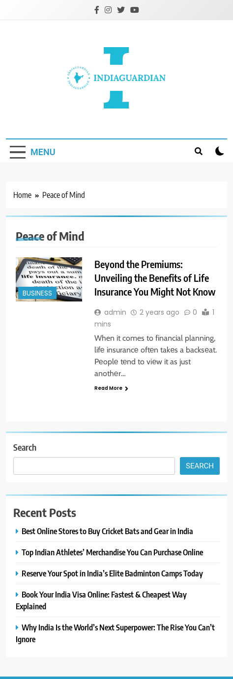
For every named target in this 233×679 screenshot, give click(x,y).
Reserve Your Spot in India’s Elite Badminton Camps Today (112, 573)
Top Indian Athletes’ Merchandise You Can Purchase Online (112, 552)
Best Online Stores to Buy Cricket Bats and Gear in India (107, 531)
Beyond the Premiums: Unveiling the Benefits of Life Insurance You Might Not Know (154, 278)
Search (24, 447)
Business (37, 293)
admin (115, 312)
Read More (111, 388)
